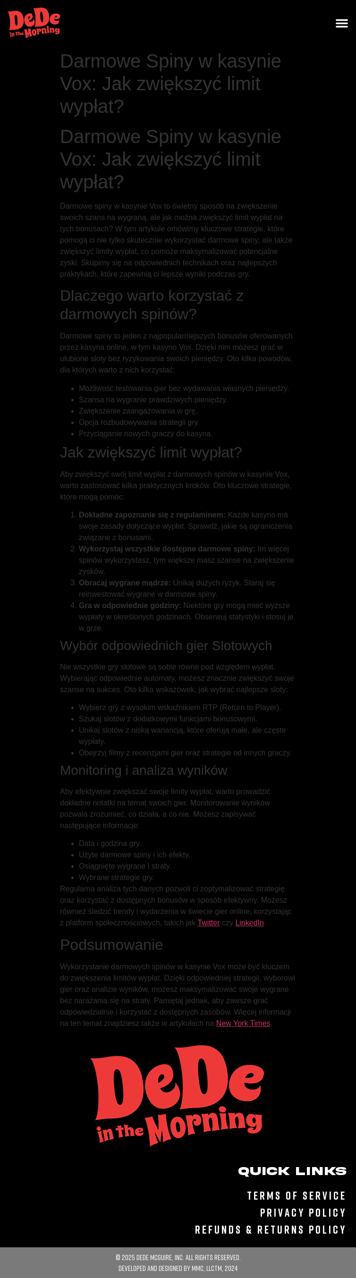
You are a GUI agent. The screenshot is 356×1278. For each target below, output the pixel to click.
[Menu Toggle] (341, 23)
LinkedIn (249, 923)
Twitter (208, 923)
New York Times (243, 1023)
